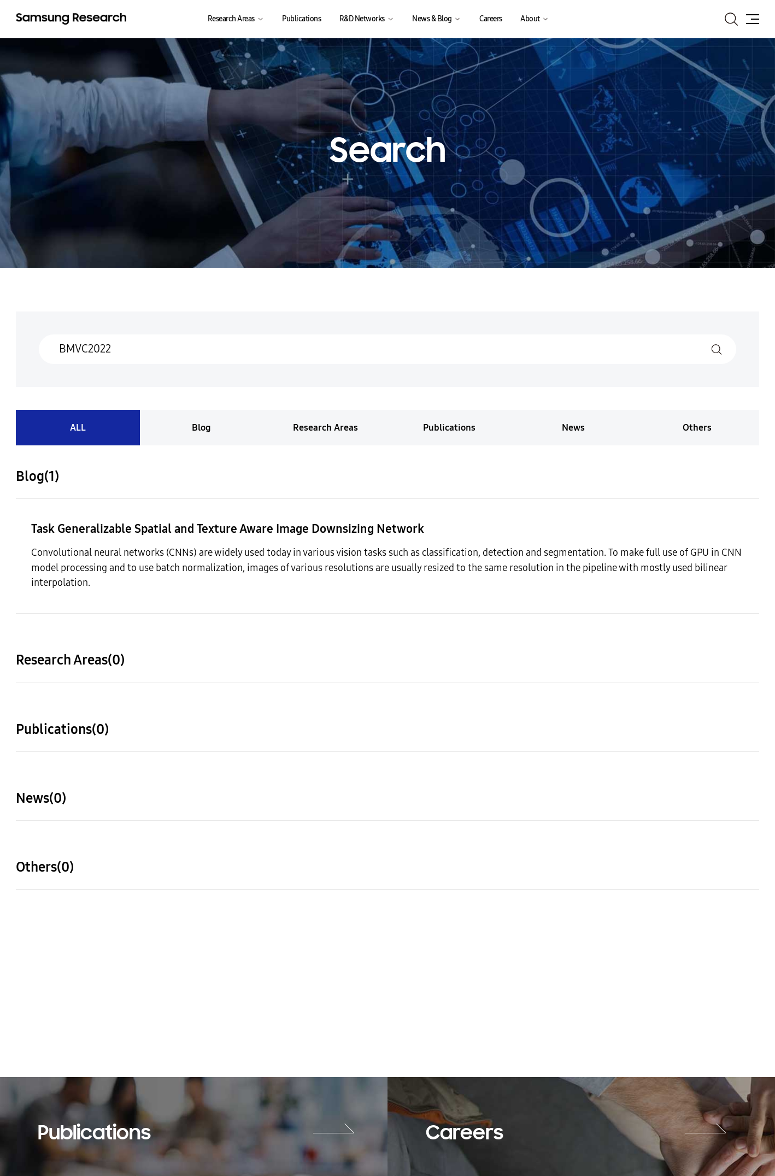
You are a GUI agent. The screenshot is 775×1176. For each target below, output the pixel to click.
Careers (490, 18)
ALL (78, 427)
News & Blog (432, 18)
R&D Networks (362, 18)
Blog (201, 427)
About (530, 18)
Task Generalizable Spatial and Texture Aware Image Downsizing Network (227, 529)
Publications (301, 18)
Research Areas (231, 18)
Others (697, 427)
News (573, 427)
